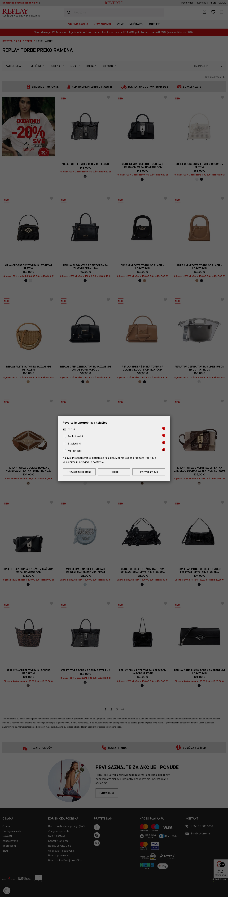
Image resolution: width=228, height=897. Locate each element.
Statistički (74, 443)
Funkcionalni (75, 436)
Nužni (71, 429)
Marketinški (75, 451)
